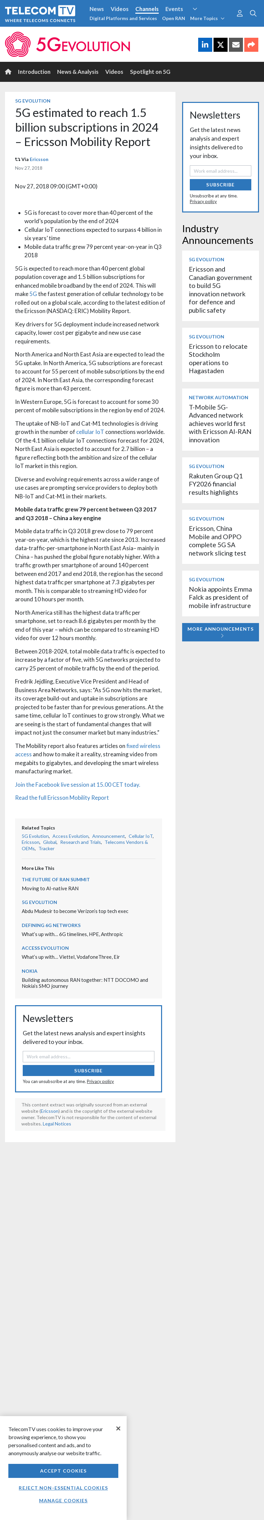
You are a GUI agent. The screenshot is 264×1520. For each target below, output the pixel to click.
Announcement (108, 836)
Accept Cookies (63, 1471)
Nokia (29, 971)
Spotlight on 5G (150, 71)
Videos (120, 8)
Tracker (46, 848)
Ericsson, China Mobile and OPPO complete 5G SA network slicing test (217, 540)
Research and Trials (80, 842)
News (97, 8)
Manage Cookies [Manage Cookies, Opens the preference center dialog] (63, 1500)
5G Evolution (32, 101)
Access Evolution (70, 836)
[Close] (118, 1428)
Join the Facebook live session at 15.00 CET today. (77, 784)
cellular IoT (90, 431)
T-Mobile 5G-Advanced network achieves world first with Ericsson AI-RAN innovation (220, 423)
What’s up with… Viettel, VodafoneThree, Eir (71, 957)
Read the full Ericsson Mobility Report (62, 797)
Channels (147, 8)
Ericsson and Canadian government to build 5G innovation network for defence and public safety (220, 289)
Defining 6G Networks (51, 925)
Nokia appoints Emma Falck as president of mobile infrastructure (220, 597)
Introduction (34, 71)
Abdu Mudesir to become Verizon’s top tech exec (75, 911)
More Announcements (220, 632)
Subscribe (88, 1070)
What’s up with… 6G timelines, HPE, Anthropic (72, 934)
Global (49, 842)
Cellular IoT (141, 836)
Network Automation (218, 397)
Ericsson (39, 159)
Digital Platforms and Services (123, 18)
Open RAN (173, 18)
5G (33, 293)
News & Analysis (78, 71)
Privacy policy (100, 1081)
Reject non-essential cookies (63, 1488)
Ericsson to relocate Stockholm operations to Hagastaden (218, 358)
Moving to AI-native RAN (50, 888)
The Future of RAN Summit (56, 879)
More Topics (207, 18)
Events (174, 8)
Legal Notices (57, 1123)
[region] (63, 1468)
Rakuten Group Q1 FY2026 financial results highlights (216, 484)
